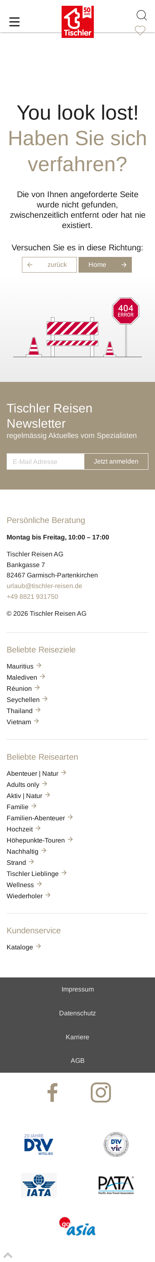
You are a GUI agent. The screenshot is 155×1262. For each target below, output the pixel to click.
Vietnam (24, 721)
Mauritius (25, 666)
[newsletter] (45, 461)
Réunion (24, 688)
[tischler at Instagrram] (101, 1091)
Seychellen (28, 699)
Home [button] (110, 265)
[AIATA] (38, 1195)
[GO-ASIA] (77, 1236)
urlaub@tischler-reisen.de (44, 585)
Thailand (24, 710)
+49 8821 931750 (32, 596)
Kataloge (25, 947)
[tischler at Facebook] (53, 1091)
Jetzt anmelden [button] (116, 461)
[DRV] (38, 1154)
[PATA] (116, 1195)
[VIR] (116, 1154)
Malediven (27, 677)
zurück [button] (44, 265)
